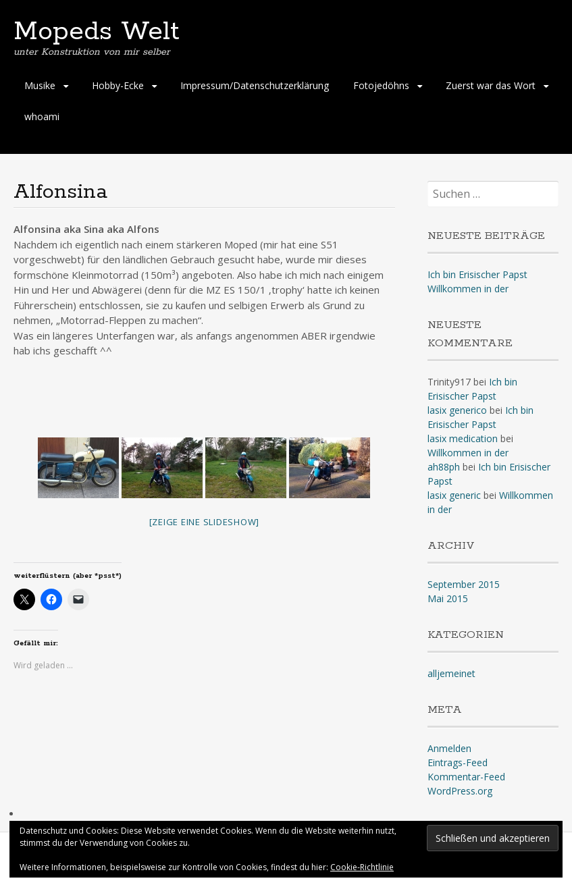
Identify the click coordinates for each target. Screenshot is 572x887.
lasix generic (454, 495)
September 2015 (463, 584)
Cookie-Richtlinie (362, 867)
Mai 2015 (447, 598)
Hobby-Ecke (118, 85)
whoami (41, 116)
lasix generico (457, 410)
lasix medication (462, 438)
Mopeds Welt (97, 32)
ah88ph (443, 466)
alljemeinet (451, 673)
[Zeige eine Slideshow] (204, 522)
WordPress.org (459, 790)
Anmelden (449, 748)
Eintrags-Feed (457, 762)
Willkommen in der (468, 288)
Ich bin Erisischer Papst (477, 274)
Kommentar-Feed (466, 776)
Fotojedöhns (381, 85)
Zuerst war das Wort (491, 85)
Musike (39, 85)
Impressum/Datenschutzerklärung (254, 85)
